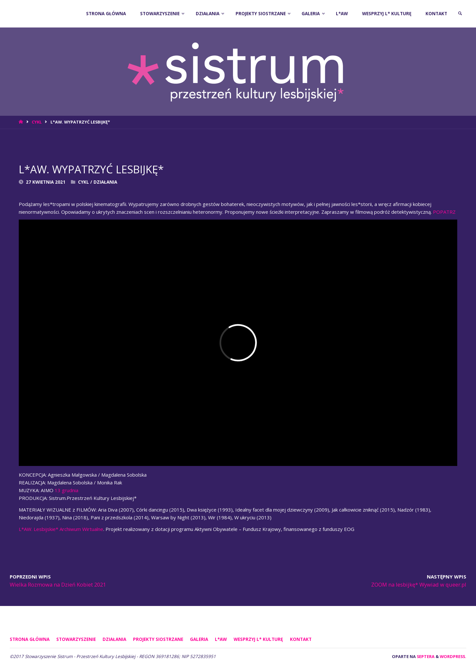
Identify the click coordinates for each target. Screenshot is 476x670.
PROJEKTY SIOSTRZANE (158, 639)
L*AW (221, 639)
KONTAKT (301, 639)
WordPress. (453, 656)
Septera (425, 656)
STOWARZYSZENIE (76, 639)
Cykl (37, 122)
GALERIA (199, 639)
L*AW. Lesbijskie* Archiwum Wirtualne (61, 529)
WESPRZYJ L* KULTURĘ (258, 639)
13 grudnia (66, 490)
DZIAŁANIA (105, 182)
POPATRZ (444, 212)
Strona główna (30, 639)
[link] (460, 13)
